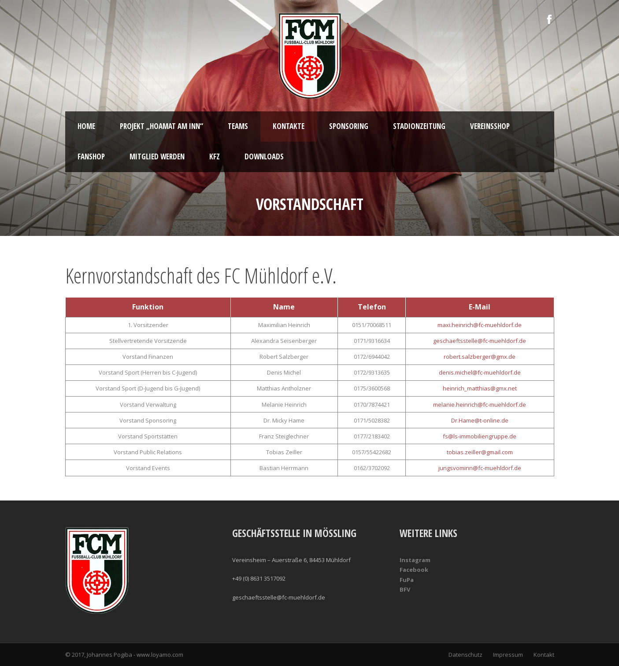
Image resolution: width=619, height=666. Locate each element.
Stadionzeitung (419, 126)
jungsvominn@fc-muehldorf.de (479, 468)
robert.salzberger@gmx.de (479, 357)
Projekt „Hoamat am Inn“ (161, 126)
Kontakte (288, 126)
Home (86, 126)
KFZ (214, 156)
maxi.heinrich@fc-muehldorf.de (479, 325)
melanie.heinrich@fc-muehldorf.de (479, 404)
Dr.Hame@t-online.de (479, 420)
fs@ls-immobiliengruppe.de (479, 436)
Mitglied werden (157, 156)
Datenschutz (465, 655)
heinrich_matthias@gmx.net (480, 388)
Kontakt (544, 655)
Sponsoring (348, 126)
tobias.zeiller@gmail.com (480, 452)
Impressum (508, 655)
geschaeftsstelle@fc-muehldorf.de (479, 341)
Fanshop (91, 156)
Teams (238, 126)
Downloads (264, 156)
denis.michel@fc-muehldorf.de (480, 372)
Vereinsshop (490, 126)
